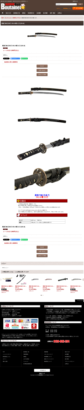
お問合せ (67, 363)
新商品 (25, 356)
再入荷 (42, 66)
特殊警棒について (48, 356)
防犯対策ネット (42, 375)
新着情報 (46, 351)
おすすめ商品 (26, 358)
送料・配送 (5, 361)
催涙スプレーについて (49, 358)
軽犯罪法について (48, 361)
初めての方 (67, 351)
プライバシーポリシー (69, 361)
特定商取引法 (68, 356)
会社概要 (67, 354)
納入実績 (67, 358)
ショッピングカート (7, 354)
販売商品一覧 (26, 351)
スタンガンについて (48, 354)
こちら (14, 337)
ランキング (26, 361)
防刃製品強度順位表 (28, 363)
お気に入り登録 (42, 74)
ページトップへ (80, 300)
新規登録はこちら (67, 8)
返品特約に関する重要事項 (11, 62)
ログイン (58, 8)
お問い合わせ (42, 70)
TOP (4, 351)
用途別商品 (26, 354)
